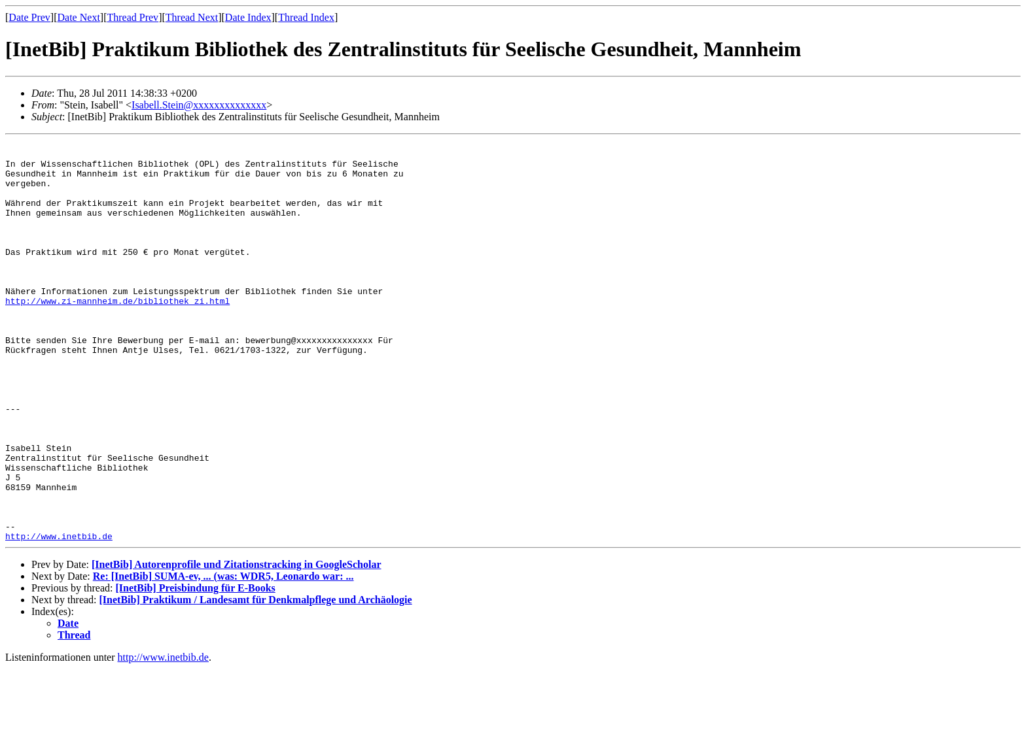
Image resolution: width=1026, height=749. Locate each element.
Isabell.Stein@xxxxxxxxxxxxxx (199, 104)
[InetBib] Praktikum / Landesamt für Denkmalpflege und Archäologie (255, 680)
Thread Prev (132, 17)
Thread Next (192, 17)
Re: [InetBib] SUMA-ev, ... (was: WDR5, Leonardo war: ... (223, 656)
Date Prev (29, 17)
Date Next (79, 17)
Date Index (248, 17)
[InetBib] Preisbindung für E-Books (195, 668)
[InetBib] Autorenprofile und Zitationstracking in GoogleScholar (236, 644)
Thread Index (306, 17)
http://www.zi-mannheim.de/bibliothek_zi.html (117, 334)
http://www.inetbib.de (59, 616)
